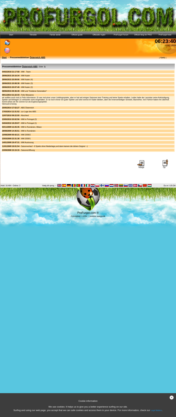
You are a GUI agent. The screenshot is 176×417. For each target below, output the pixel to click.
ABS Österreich (27, 108)
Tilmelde (33, 35)
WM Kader (25, 76)
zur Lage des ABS (28, 111)
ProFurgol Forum (121, 35)
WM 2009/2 (26, 135)
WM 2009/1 (26, 138)
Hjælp (162, 57)
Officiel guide (76, 35)
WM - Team (26, 72)
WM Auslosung (27, 142)
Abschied (25, 115)
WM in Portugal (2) (29, 119)
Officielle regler (98, 35)
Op (164, 166)
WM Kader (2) (27, 87)
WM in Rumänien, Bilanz (31, 127)
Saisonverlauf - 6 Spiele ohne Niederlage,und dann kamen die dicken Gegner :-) (54, 146)
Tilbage (141, 166)
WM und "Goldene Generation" (34, 91)
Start (11, 35)
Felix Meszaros (27, 95)
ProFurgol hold (165, 35)
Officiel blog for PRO (143, 35)
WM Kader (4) (27, 79)
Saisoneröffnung (28, 150)
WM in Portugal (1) (29, 123)
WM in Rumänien (28, 131)
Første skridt (55, 35)
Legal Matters (156, 410)
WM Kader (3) (27, 83)
